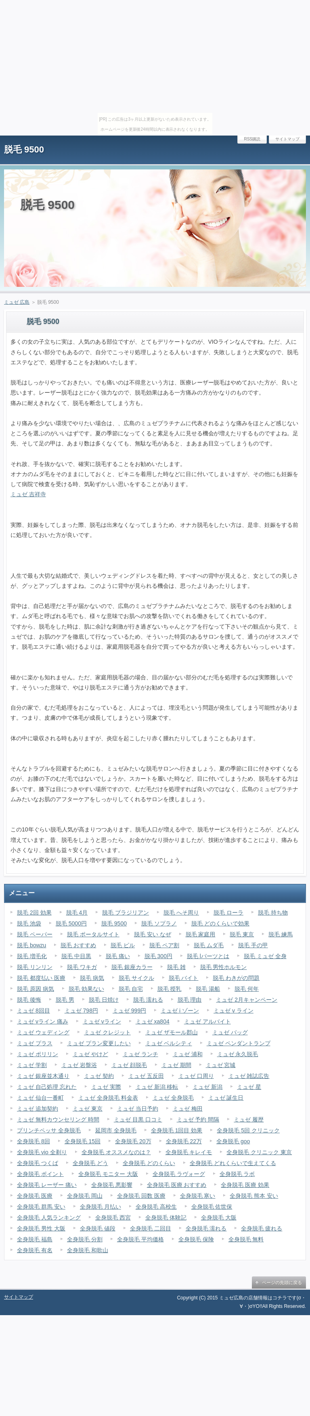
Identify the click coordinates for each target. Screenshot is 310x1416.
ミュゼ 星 (249, 1087)
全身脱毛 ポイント (40, 1174)
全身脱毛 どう (90, 1163)
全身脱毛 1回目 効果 (177, 1130)
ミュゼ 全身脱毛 (173, 1097)
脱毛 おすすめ (78, 945)
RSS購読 (252, 139)
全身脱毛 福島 (34, 1239)
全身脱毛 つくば (37, 1163)
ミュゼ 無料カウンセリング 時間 (58, 1119)
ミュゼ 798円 (81, 1010)
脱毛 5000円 (71, 923)
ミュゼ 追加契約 (37, 1108)
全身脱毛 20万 (133, 1141)
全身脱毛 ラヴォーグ (179, 1174)
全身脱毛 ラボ (237, 1174)
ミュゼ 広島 (16, 302)
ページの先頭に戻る (282, 1282)
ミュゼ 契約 (99, 1076)
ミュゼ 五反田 (146, 1076)
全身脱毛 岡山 (85, 1196)
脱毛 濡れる (148, 999)
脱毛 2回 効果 (34, 912)
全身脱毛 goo (233, 1141)
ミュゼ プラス (34, 1043)
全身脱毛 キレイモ (188, 1152)
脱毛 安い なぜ (152, 934)
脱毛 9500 (24, 149)
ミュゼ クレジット (107, 1032)
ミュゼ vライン (102, 1021)
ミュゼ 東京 (88, 1108)
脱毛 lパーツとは (208, 956)
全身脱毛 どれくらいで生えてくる (233, 1163)
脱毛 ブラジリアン (125, 912)
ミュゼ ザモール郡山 (171, 1032)
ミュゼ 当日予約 (137, 1108)
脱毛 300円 (158, 956)
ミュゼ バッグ (230, 1032)
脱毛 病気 (92, 978)
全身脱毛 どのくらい (149, 1163)
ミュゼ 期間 (176, 1065)
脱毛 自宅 (131, 989)
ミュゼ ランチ (140, 1054)
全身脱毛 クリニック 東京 (259, 1152)
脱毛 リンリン (34, 967)
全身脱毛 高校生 (156, 1206)
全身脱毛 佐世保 (211, 1206)
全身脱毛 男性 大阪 (41, 1228)
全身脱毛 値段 (97, 1228)
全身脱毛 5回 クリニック (248, 1130)
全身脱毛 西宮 (113, 1217)
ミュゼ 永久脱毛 (237, 1054)
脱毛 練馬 (280, 934)
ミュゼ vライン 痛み (42, 1021)
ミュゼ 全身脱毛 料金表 (108, 1097)
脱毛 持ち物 (273, 912)
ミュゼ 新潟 (207, 1087)
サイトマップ (287, 139)
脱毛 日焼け (104, 999)
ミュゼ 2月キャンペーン (246, 999)
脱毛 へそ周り (181, 912)
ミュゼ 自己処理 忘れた (47, 1087)
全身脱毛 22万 (184, 1141)
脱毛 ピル (123, 945)
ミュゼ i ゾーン (180, 1010)
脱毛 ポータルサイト (93, 934)
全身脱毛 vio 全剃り (42, 1152)
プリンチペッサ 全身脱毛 (49, 1130)
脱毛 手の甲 (253, 945)
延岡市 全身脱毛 (115, 1130)
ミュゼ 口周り (196, 1076)
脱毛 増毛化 (32, 956)
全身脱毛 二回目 (150, 1228)
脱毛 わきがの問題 (236, 978)
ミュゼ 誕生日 (226, 1097)
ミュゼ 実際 (106, 1087)
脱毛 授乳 (169, 989)
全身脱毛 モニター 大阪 (108, 1174)
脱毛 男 (65, 999)
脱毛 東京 (242, 934)
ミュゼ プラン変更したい (99, 1043)
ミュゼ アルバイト (207, 1021)
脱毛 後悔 (29, 999)
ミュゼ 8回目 (33, 1010)
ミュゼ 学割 (32, 1065)
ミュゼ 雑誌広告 (249, 1076)
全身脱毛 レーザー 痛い (47, 1185)
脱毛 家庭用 (201, 934)
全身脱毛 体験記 (165, 1217)
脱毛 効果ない (86, 989)
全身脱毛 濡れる (206, 1228)
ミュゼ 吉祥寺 (28, 494)
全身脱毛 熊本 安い (254, 1196)
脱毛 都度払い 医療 (41, 978)
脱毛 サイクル (136, 978)
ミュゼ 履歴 (249, 1119)
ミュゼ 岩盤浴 (79, 1065)
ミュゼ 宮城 (221, 1065)
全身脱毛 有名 (34, 1250)
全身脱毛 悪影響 (111, 1185)
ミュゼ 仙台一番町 (40, 1097)
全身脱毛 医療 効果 (245, 1185)
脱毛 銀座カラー (132, 967)
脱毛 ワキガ (82, 967)
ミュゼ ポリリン (37, 1054)
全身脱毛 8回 (33, 1141)
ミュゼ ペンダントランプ (238, 1043)
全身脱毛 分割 (85, 1239)
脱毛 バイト (184, 978)
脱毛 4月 (77, 912)
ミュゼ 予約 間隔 (198, 1119)
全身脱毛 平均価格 (140, 1239)
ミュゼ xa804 (153, 1021)
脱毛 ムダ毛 (209, 945)
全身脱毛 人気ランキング (49, 1217)
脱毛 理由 (190, 999)
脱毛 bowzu (31, 945)
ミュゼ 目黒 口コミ (138, 1119)
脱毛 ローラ (228, 912)
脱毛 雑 (176, 967)
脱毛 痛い (118, 956)
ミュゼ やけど (90, 1054)
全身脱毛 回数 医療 (141, 1196)
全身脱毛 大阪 (219, 1217)
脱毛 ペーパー (34, 934)
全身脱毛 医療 (34, 1196)
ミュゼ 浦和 (188, 1054)
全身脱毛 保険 (196, 1239)
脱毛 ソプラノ (159, 923)
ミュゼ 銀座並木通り (43, 1076)
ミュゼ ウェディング (43, 1032)
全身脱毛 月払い (100, 1206)
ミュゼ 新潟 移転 (157, 1087)
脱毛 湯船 (208, 989)
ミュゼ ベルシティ (168, 1043)
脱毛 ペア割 (164, 945)
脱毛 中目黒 (76, 956)
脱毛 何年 (247, 989)
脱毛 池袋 (29, 923)
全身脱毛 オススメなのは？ (116, 1152)
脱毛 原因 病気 (35, 989)
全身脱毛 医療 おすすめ (177, 1185)
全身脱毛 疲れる (261, 1228)
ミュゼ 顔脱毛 (129, 1065)
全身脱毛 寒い (198, 1196)
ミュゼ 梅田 (188, 1108)
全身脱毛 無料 (246, 1239)
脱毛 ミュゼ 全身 (265, 956)
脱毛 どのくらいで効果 (220, 923)
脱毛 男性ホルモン (223, 967)
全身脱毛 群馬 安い (41, 1206)
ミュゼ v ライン (233, 1010)
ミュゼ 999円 (129, 1010)
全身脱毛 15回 (83, 1141)
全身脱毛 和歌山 (87, 1250)
